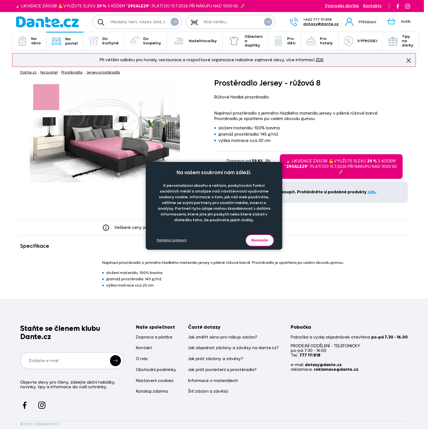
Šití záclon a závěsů (208, 391)
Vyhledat (174, 21)
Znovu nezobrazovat (409, 60)
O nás (142, 359)
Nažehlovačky (194, 41)
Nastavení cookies (155, 380)
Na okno (29, 41)
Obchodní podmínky (156, 369)
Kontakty (372, 6)
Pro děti (284, 41)
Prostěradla (71, 72)
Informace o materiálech (213, 380)
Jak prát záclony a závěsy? (215, 359)
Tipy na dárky (400, 41)
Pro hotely (320, 41)
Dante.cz (28, 72)
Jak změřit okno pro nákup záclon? (222, 337)
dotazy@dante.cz (321, 24)
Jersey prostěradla (103, 72)
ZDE (319, 60)
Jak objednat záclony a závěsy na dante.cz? (233, 348)
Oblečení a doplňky (245, 41)
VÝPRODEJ (360, 41)
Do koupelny (145, 41)
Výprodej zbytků (342, 6)
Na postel (65, 41)
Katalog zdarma (152, 391)
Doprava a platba (154, 337)
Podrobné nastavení (172, 240)
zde (371, 192)
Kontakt (144, 348)
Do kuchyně (104, 41)
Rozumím (259, 240)
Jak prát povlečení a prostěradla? (222, 369)
